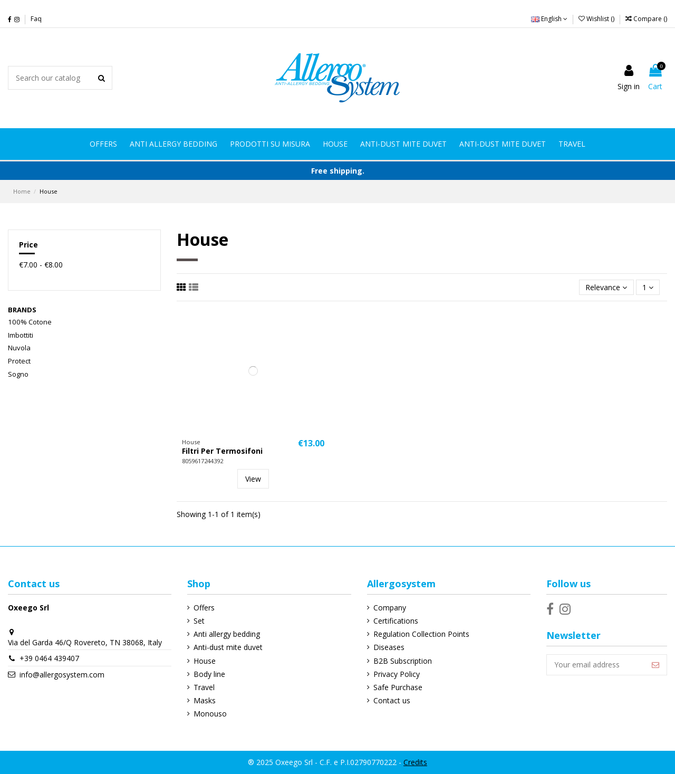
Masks (205, 700)
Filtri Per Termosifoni (222, 451)
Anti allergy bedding (227, 634)
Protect (19, 361)
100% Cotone (30, 322)
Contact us (391, 700)
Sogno (18, 374)
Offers (204, 608)
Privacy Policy (396, 674)
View (253, 479)
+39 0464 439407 (49, 658)
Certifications (395, 621)
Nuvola (19, 347)
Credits (415, 762)
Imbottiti (20, 335)
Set (199, 621)
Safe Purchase (397, 687)
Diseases (388, 647)
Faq (36, 18)
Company (389, 608)
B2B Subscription (402, 661)
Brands (22, 309)
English (549, 18)
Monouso (210, 714)
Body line (209, 674)
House (205, 661)
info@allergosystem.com (62, 675)
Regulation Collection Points (421, 634)
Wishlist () (597, 18)
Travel (204, 687)
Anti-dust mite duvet (228, 647)
